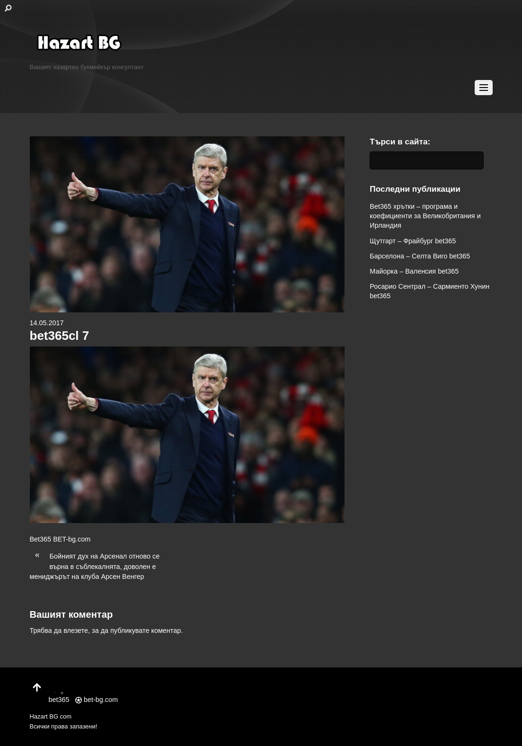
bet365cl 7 (59, 336)
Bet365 (41, 539)
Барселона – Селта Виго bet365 (420, 256)
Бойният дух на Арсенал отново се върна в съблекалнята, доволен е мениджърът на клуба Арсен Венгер (95, 565)
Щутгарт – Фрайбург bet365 (413, 241)
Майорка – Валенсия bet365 (414, 271)
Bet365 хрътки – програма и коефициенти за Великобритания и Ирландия (425, 216)
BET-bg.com (71, 539)
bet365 (59, 694)
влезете (75, 630)
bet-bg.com (96, 699)
